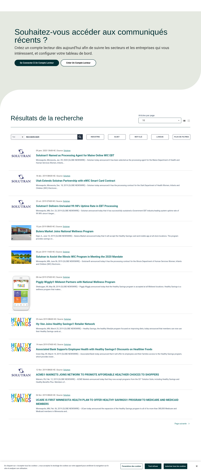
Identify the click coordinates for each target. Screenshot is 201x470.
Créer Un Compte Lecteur (78, 63)
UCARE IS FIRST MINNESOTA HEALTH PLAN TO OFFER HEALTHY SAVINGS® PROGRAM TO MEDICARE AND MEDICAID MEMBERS (107, 402)
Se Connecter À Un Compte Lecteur (37, 63)
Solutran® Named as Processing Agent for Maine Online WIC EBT (75, 155)
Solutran (67, 151)
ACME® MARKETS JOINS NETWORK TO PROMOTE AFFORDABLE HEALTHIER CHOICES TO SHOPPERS (97, 374)
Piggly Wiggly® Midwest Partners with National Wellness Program (75, 282)
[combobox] (159, 120)
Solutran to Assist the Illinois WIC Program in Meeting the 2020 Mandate (79, 256)
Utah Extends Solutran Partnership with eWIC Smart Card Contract (75, 180)
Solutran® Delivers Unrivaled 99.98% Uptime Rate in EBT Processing (77, 206)
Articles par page (146, 115)
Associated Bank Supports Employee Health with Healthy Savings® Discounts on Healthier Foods (94, 349)
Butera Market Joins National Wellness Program (64, 231)
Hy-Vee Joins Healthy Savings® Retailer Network (65, 324)
